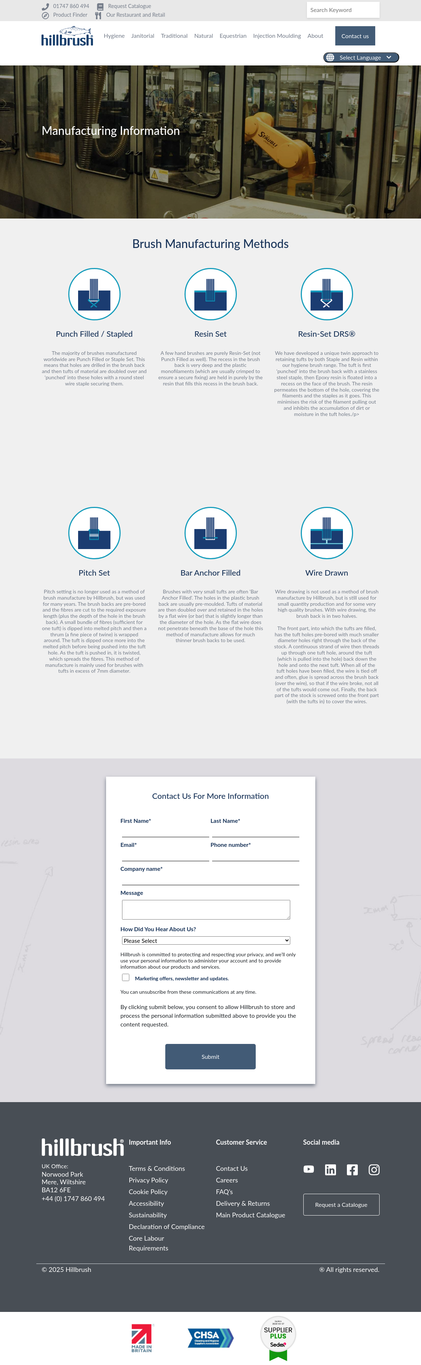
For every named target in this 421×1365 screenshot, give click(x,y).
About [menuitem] (316, 35)
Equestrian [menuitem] (233, 35)
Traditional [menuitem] (174, 35)
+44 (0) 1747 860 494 (73, 1198)
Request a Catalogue (341, 1204)
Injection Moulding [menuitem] (277, 35)
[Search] (343, 10)
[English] (361, 57)
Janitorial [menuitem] (142, 35)
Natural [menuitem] (203, 35)
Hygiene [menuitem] (114, 35)
